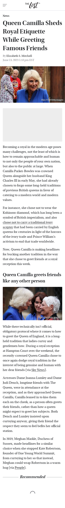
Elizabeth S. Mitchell (19, 55)
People (19, 468)
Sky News (38, 370)
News (6, 15)
